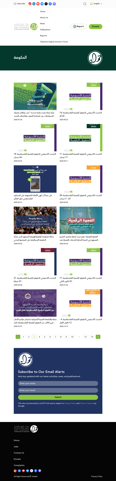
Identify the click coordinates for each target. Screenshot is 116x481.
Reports (43, 35)
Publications (45, 29)
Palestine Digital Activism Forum (54, 41)
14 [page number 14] (92, 336)
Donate (17, 459)
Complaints (19, 465)
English (95, 3)
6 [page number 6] (50, 336)
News (42, 23)
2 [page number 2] (28, 336)
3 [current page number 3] (35, 337)
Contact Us (19, 452)
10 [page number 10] (72, 336)
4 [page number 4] (39, 336)
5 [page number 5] (44, 336)
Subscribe (19, 3)
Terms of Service (87, 403)
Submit (58, 397)
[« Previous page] (18, 337)
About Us (44, 17)
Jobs (16, 446)
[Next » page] (98, 337)
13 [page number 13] (85, 336)
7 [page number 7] (55, 336)
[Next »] (98, 337)
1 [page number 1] (23, 336)
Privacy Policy (70, 403)
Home (42, 11)
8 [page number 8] (60, 336)
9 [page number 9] (66, 336)
